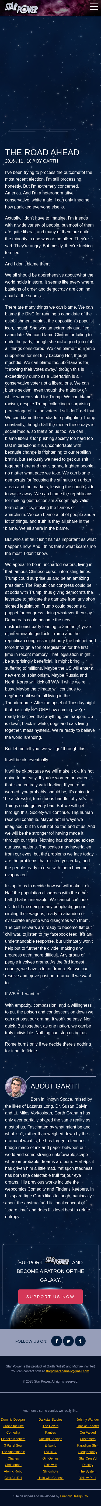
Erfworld (50, 1445)
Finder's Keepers (13, 1439)
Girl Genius (50, 1458)
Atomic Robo (13, 1471)
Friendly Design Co (74, 1496)
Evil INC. (50, 1452)
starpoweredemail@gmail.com (67, 1371)
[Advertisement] (50, 72)
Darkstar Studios (50, 1419)
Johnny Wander (87, 1419)
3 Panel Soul (13, 1445)
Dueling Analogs (50, 1439)
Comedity (13, 1432)
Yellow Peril (87, 1478)
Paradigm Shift (87, 1445)
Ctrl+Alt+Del (13, 1478)
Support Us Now (50, 1296)
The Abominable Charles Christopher (13, 1458)
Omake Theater (87, 1426)
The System (87, 1471)
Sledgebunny (87, 1452)
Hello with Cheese (50, 1478)
